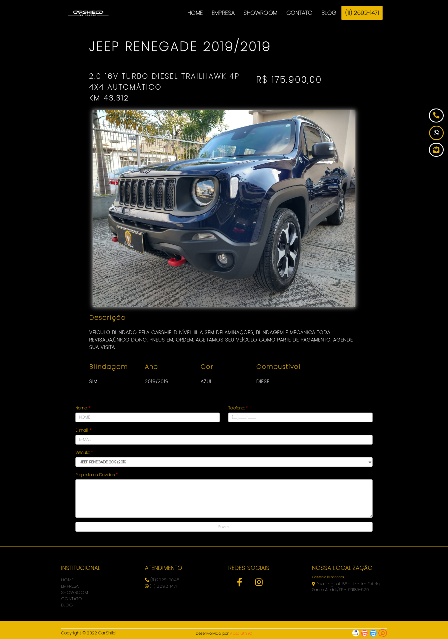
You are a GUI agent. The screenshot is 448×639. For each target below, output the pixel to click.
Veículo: (84, 452)
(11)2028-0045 (162, 580)
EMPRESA (223, 13)
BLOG (329, 13)
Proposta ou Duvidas (96, 475)
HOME (195, 13)
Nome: (82, 408)
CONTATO (299, 13)
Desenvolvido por (224, 633)
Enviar (224, 527)
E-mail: (83, 430)
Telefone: (237, 408)
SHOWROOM (260, 13)
